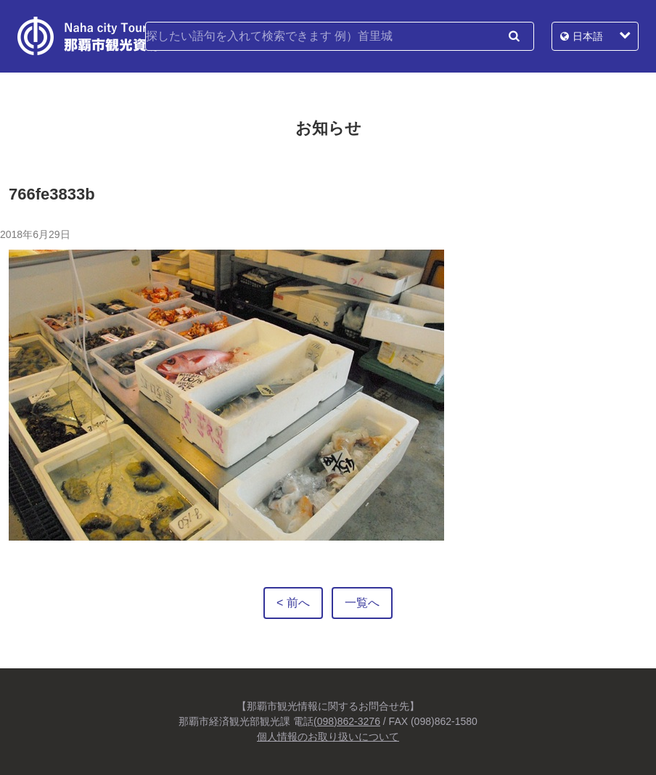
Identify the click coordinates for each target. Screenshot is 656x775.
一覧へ (362, 602)
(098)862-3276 (346, 721)
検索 (513, 36)
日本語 (588, 36)
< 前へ (293, 602)
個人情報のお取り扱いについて (328, 736)
